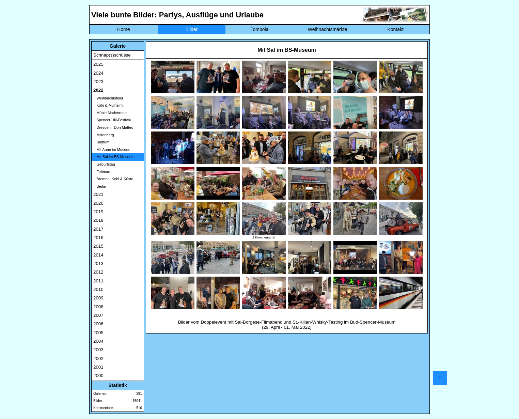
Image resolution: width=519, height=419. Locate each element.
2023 (98, 81)
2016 (98, 237)
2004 (98, 341)
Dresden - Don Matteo (113, 127)
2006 (98, 323)
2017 (98, 229)
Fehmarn (102, 172)
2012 (98, 272)
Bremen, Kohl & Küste (113, 179)
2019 (98, 211)
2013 (98, 263)
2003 (98, 349)
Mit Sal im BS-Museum (114, 157)
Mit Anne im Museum (112, 150)
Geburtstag (104, 164)
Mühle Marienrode (110, 113)
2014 (98, 255)
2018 (98, 220)
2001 (98, 367)
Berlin (99, 186)
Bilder (191, 29)
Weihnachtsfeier (108, 98)
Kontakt (395, 29)
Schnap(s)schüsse (112, 55)
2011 (98, 280)
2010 (98, 289)
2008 (98, 306)
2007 (98, 315)
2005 (98, 332)
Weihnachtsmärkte (327, 29)
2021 (98, 194)
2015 (98, 246)
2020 (98, 203)
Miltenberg (103, 135)
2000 (98, 375)
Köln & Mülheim (108, 105)
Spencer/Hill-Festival (112, 120)
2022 (98, 90)
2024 (98, 73)
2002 (98, 358)
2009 (98, 297)
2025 (98, 64)
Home (123, 29)
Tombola (260, 29)
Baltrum (101, 142)
